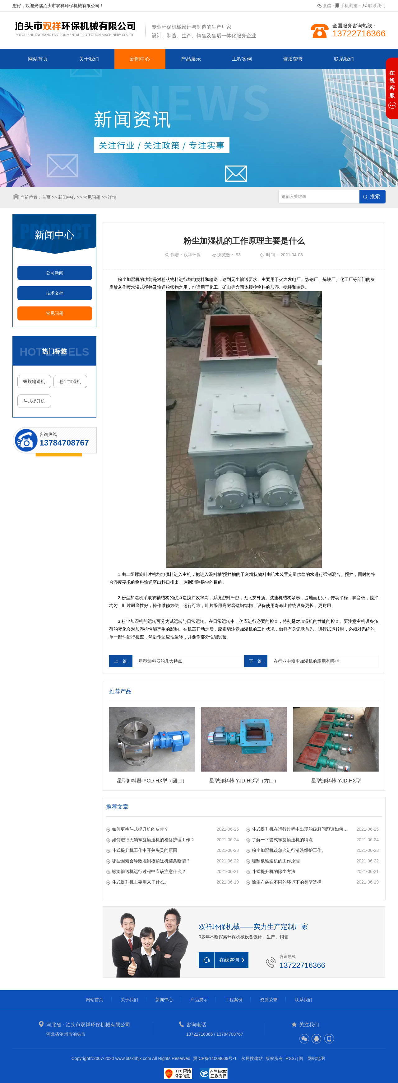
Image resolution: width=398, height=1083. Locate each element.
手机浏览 (349, 5)
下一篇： (257, 661)
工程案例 (242, 59)
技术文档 (54, 293)
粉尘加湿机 (70, 381)
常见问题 (91, 197)
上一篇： (122, 661)
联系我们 (377, 5)
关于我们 (89, 59)
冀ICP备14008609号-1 (215, 1058)
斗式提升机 (34, 401)
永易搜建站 (252, 1058)
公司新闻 (54, 272)
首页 (46, 197)
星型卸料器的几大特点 (160, 661)
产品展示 (191, 59)
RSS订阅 (294, 1058)
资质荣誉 (293, 59)
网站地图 (316, 1058)
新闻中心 (140, 59)
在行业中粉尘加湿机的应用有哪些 (306, 661)
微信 (326, 5)
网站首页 (38, 59)
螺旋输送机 (34, 381)
